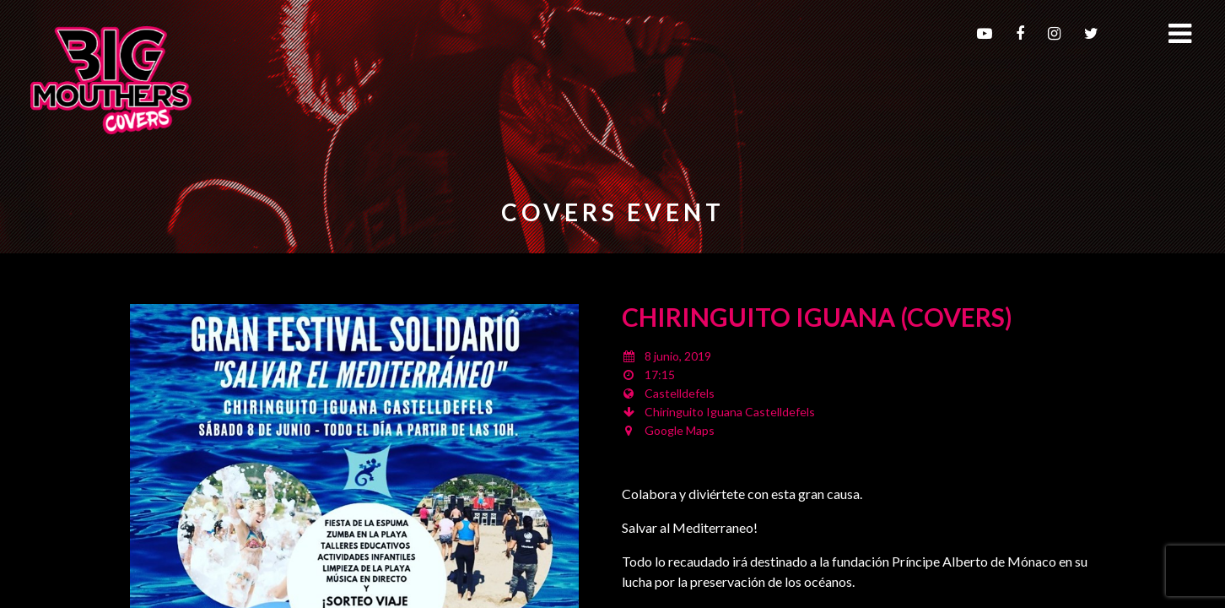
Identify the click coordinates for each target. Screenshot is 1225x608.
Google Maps (680, 430)
